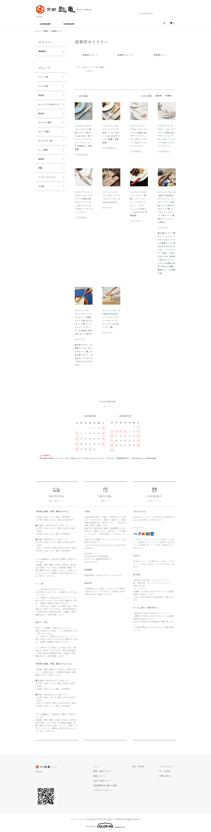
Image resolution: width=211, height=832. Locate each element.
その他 (42, 203)
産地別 (42, 173)
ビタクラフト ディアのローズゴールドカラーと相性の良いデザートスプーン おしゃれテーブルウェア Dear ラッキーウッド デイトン (139, 135)
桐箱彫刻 (43, 52)
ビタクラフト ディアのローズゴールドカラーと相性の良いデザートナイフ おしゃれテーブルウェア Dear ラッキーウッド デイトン (83, 202)
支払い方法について (110, 780)
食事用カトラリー (60, 31)
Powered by (105, 825)
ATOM (146, 766)
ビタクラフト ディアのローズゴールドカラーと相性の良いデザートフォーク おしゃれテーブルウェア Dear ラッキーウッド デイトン (166, 135)
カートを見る (168, 771)
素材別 (42, 123)
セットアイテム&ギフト (49, 111)
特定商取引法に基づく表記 (113, 785)
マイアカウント (146, 13)
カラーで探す (45, 143)
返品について (108, 775)
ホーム (38, 31)
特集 (40, 183)
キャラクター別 (47, 153)
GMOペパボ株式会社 (116, 819)
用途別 (46, 31)
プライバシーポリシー (111, 790)
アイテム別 (44, 88)
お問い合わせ (168, 775)
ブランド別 (44, 78)
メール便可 (44, 163)
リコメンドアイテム (49, 193)
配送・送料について (110, 771)
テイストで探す (47, 133)
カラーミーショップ (78, 819)
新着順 (168, 95)
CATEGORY (45, 24)
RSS (140, 766)
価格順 (158, 95)
